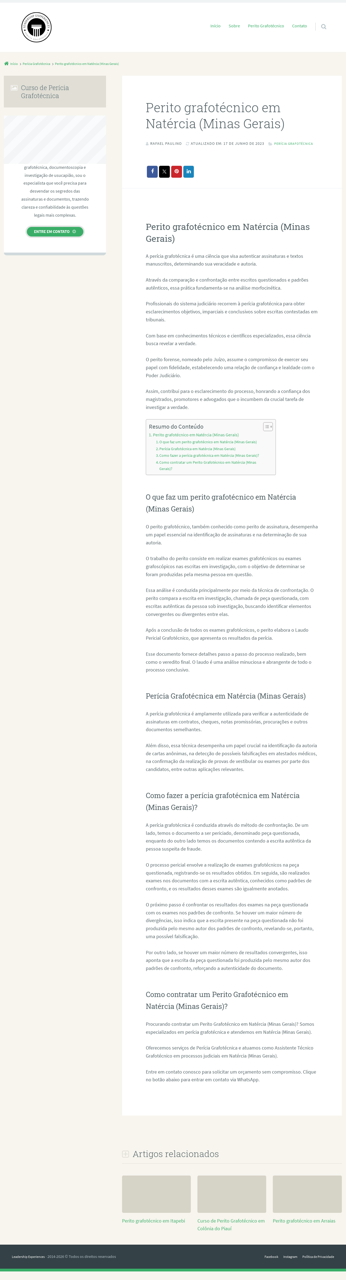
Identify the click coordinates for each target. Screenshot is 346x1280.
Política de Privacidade (315, 1265)
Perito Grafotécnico (266, 25)
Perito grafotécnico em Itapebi (153, 1229)
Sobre (234, 25)
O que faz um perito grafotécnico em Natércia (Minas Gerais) (211, 450)
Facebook (262, 1265)
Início (215, 25)
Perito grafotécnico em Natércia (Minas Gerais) (196, 443)
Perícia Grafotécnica (174, 151)
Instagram (283, 1265)
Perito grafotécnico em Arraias (304, 1229)
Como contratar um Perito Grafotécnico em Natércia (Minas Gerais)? (211, 474)
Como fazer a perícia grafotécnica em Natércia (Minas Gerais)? (213, 463)
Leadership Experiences (31, 1265)
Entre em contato (52, 231)
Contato (299, 25)
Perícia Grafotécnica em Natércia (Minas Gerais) (201, 457)
